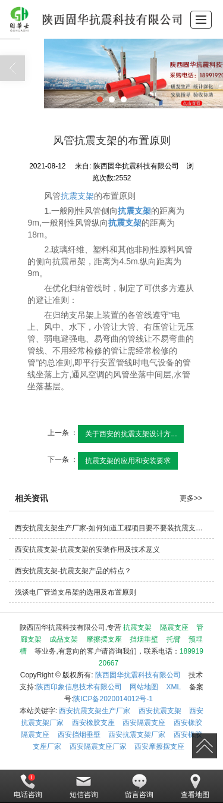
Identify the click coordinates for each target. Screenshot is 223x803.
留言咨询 (139, 786)
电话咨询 (28, 786)
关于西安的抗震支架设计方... (131, 434)
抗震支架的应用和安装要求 (128, 461)
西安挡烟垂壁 (79, 734)
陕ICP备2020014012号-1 (112, 699)
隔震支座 (174, 627)
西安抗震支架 (160, 711)
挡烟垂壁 (144, 639)
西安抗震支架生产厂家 (94, 711)
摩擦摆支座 (104, 639)
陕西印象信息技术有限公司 (79, 687)
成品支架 (63, 639)
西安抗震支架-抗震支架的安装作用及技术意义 (87, 549)
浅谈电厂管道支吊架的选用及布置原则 (75, 592)
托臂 (174, 639)
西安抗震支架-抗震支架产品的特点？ (73, 571)
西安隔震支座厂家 (98, 746)
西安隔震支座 (144, 722)
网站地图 (144, 687)
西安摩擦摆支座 (159, 746)
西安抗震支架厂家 (136, 734)
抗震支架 (77, 196)
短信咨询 (84, 786)
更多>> (191, 498)
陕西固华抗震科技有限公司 (138, 675)
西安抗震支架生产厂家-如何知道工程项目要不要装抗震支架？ (112, 528)
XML (174, 687)
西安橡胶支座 (93, 722)
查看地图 (195, 786)
